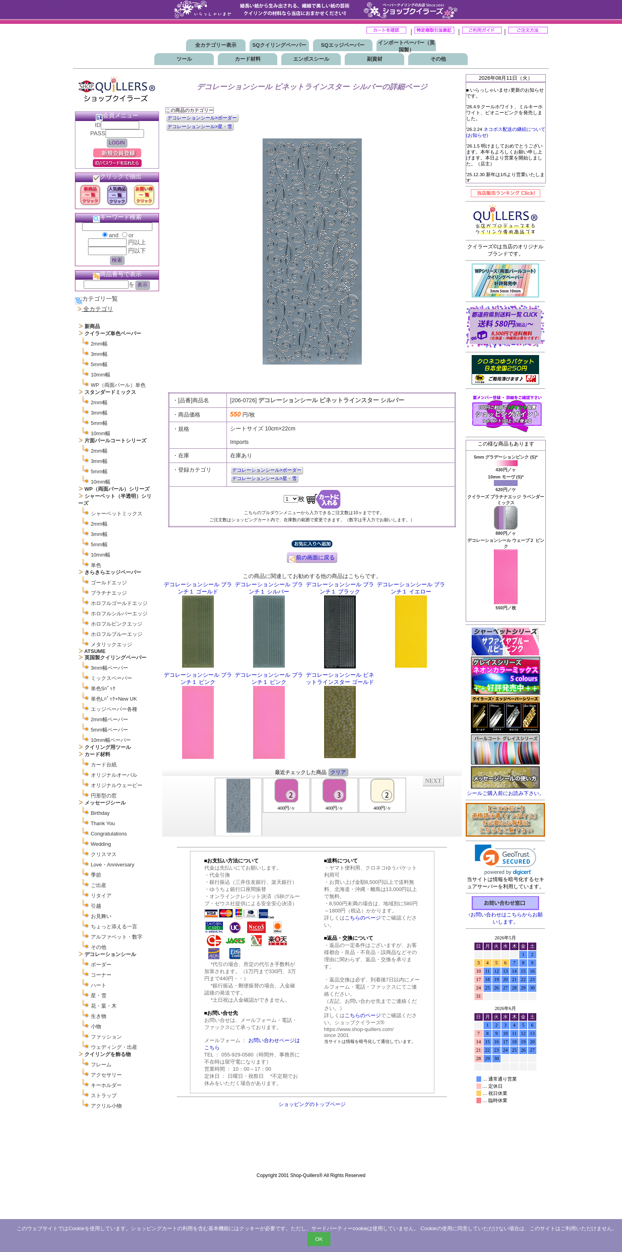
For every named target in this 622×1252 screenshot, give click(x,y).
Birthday (100, 813)
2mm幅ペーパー (109, 719)
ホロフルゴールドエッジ (119, 603)
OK (319, 1239)
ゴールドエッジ (109, 583)
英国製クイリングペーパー (115, 658)
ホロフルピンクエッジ (116, 624)
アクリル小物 (106, 1106)
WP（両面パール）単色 (118, 385)
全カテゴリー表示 (215, 45)
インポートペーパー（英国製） (406, 46)
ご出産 (98, 885)
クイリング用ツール (107, 747)
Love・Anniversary (112, 865)
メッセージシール (105, 803)
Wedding (101, 844)
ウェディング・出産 (114, 1047)
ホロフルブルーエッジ (116, 634)
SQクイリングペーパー (279, 45)
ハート (98, 985)
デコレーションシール (110, 954)
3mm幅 (99, 354)
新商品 (92, 326)
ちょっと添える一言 (114, 926)
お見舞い (101, 916)
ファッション (106, 1037)
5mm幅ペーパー (109, 730)
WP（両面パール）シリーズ (117, 489)
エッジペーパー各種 (114, 709)
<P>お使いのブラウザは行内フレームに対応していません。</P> (312, 805)
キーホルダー (106, 1085)
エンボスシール (311, 59)
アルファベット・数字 (116, 937)
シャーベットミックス (116, 514)
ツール (184, 59)
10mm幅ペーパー (111, 740)
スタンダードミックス (110, 392)
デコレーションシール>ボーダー (202, 118)
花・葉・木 (104, 1006)
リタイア (101, 896)
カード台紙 (104, 765)
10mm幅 (100, 375)
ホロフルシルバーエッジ (119, 613)
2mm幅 (99, 344)
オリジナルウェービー (116, 785)
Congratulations (109, 834)
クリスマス (104, 854)
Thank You (102, 823)
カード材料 (248, 59)
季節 (96, 875)
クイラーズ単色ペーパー (112, 333)
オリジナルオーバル (114, 775)
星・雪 (98, 996)
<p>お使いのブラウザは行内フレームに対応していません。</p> (505, 1050)
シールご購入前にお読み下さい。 (505, 793)
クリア (338, 772)
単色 (96, 565)
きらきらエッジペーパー (112, 572)
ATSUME (95, 651)
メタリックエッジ (111, 644)
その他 (438, 59)
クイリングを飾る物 (107, 1054)
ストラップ (104, 1095)
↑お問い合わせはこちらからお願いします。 (505, 915)
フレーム (101, 1065)
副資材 (374, 59)
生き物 (98, 1016)
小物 (96, 1026)
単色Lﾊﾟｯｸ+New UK (114, 699)
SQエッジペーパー (343, 45)
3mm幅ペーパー (109, 668)
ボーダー (101, 965)
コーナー (101, 975)
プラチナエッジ (109, 593)
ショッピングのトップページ (312, 1104)
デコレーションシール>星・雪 (199, 126)
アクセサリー (106, 1075)
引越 (96, 906)
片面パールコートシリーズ (115, 441)
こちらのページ (363, 918)
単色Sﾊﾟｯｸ (103, 688)
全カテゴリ (98, 309)
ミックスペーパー (111, 678)
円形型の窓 (104, 796)
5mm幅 (99, 364)
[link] (506, 860)
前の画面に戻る (312, 558)
